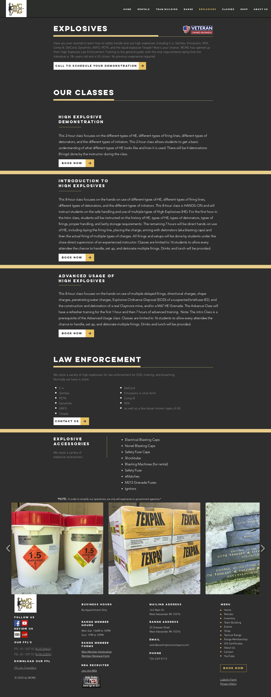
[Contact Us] (67, 421)
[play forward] (263, 548)
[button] (143, 9)
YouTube (229, 656)
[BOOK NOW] (233, 668)
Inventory (229, 618)
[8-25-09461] (43, 648)
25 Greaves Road (159, 627)
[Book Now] (72, 163)
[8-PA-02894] (43, 653)
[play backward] (8, 548)
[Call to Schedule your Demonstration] (96, 66)
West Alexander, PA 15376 (165, 632)
